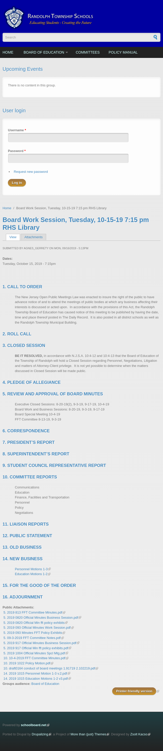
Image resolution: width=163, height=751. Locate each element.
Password (17, 151)
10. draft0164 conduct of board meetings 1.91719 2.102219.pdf (49, 668)
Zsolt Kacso (138, 734)
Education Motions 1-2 (31, 574)
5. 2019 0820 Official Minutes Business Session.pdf (41, 617)
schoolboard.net (33, 725)
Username (17, 130)
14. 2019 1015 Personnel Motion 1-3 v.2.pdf (35, 673)
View (14, 237)
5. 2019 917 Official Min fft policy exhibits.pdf (36, 648)
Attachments (33, 237)
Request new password (31, 172)
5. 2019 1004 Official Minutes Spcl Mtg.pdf (34, 653)
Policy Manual (123, 52)
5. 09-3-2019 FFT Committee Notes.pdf (32, 638)
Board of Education (44, 52)
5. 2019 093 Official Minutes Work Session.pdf (37, 627)
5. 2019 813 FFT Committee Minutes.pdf (33, 612)
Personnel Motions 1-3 (31, 569)
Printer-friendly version (134, 691)
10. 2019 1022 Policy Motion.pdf (27, 663)
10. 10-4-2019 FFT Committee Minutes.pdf (35, 658)
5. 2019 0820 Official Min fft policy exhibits (34, 623)
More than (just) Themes (88, 734)
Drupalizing (40, 734)
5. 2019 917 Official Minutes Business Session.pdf (40, 643)
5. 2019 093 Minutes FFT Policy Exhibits (33, 633)
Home (8, 52)
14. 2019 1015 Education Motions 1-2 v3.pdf (36, 678)
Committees (87, 52)
